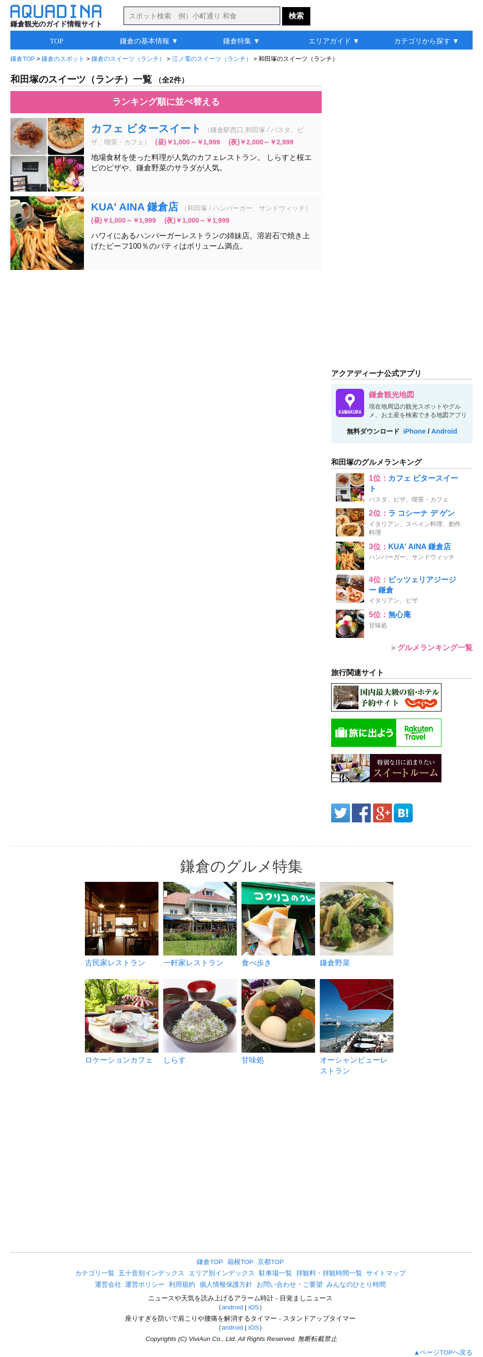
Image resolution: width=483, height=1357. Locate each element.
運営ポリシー (145, 1284)
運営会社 (108, 1284)
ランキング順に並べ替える (166, 102)
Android (444, 431)
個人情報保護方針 (226, 1284)
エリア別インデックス (222, 1273)
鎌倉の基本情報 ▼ (149, 41)
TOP (56, 41)
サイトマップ (386, 1273)
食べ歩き (257, 963)
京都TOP (271, 1261)
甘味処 (253, 1060)
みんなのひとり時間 (356, 1284)
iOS (253, 1307)
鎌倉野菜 (335, 963)
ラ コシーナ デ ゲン (421, 513)
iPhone (414, 431)
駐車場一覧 (275, 1273)
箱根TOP (240, 1261)
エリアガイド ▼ (334, 41)
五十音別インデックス (151, 1273)
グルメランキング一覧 (435, 648)
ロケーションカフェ (119, 1060)
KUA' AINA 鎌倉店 (134, 207)
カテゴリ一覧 (95, 1273)
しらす (174, 1060)
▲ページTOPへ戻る (443, 1352)
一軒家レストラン (193, 963)
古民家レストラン (115, 963)
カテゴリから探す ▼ (426, 41)
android (232, 1307)
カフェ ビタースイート (146, 128)
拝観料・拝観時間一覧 (329, 1273)
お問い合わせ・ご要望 (290, 1284)
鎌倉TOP (210, 1261)
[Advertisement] (166, 345)
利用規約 (182, 1284)
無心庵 (399, 615)
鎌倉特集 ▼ (241, 41)
